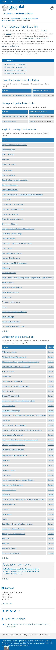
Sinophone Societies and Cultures (13, 326)
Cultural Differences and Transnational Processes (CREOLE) (22, 195)
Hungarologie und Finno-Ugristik (12, 435)
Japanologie (6, 460)
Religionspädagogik (8, 504)
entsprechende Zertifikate (10, 46)
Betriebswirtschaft (8, 371)
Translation (5, 539)
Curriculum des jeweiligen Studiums (37, 38)
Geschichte (6, 420)
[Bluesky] (11, 611)
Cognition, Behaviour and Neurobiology (15, 180)
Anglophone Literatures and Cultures (14, 145)
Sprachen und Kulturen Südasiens (13, 529)
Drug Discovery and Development (13, 204)
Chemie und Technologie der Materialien (15, 386)
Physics (4, 307)
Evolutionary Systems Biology (12, 234)
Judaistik (5, 465)
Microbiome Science (9, 273)
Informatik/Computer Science (12, 253)
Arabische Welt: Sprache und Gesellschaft (16, 367)
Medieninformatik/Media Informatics (14, 263)
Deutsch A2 (52, 415)
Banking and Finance (9, 164)
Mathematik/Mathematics (11, 258)
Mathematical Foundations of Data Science (16, 95)
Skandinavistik (7, 514)
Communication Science (10, 185)
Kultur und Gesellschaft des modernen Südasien (18, 480)
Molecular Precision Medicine (12, 287)
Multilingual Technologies (10, 292)
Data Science (6, 199)
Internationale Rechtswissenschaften (14, 116)
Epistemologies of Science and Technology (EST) (18, 401)
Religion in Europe (8, 317)
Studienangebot (10, 20)
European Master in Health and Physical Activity (18, 229)
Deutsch (44, 30)
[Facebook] (19, 611)
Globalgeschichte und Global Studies (14, 425)
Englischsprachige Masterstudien (15, 70)
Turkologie (5, 543)
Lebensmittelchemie (9, 490)
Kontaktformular (7, 604)
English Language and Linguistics (13, 219)
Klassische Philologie (9, 470)
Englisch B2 (37, 95)
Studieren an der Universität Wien (18, 13)
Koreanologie (6, 475)
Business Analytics (8, 175)
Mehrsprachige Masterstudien (14, 73)
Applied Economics (8, 150)
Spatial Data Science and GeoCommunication (17, 524)
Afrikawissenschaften (9, 352)
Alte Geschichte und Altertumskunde (14, 357)
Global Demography (8, 238)
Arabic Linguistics (8, 155)
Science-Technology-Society (11, 322)
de (4, 2)
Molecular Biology (8, 282)
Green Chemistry (7, 248)
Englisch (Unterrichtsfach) (11, 396)
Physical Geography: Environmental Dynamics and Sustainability (23, 499)
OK (6, 648)
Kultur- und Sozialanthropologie (12, 485)
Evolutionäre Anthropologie (11, 411)
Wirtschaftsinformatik (9, 548)
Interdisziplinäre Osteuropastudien (13, 445)
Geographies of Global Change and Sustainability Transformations (24, 415)
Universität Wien (15, 18)
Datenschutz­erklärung (21, 645)
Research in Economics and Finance (14, 312)
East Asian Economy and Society (13, 209)
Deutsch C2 (52, 539)
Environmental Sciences (10, 224)
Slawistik (5, 519)
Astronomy (5, 159)
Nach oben (5, 331)
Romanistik (6, 509)
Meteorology (6, 268)
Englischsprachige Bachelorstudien (16, 64)
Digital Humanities (8, 391)
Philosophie (6, 495)
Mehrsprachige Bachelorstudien (15, 67)
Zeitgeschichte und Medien (11, 553)
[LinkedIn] (7, 611)
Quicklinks (21, 2)
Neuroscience (6, 297)
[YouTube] (15, 611)
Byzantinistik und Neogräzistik (12, 381)
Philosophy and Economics (11, 302)
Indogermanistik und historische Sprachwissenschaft (20, 440)
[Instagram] (3, 611)
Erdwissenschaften (8, 406)
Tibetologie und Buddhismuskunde (13, 534)
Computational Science (10, 190)
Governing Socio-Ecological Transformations (17, 243)
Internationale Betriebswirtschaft (13, 450)
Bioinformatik (6, 376)
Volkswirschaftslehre (9, 121)
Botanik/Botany (7, 170)
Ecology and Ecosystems (10, 214)
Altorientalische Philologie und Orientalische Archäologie (20, 362)
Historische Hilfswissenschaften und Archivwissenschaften (22, 430)
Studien (8, 34)
